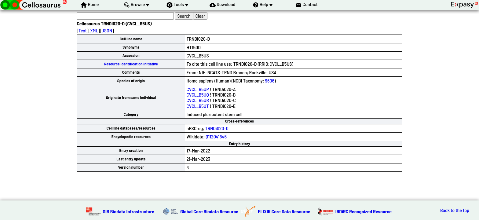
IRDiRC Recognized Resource (363, 211)
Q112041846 (216, 136)
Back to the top (454, 210)
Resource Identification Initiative (131, 63)
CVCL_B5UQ (197, 94)
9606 (270, 80)
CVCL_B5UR (197, 100)
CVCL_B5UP (197, 89)
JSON (107, 30)
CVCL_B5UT (197, 106)
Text (83, 30)
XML (94, 30)
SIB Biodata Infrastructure (128, 211)
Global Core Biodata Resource (209, 211)
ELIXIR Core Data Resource (284, 211)
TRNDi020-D (217, 128)
